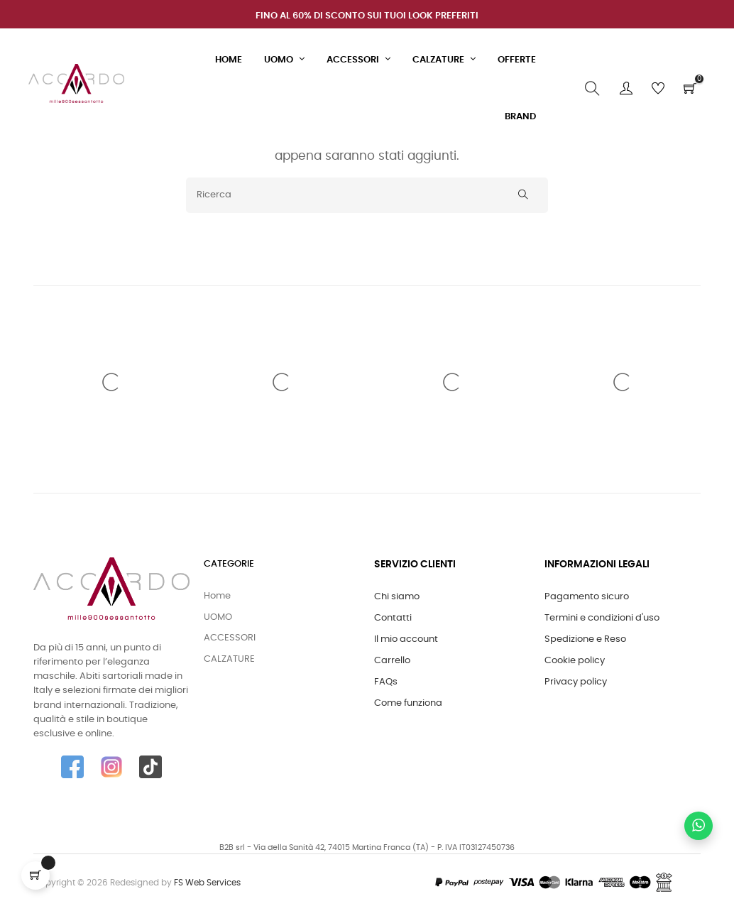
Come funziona (408, 703)
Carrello (392, 660)
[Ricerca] (367, 195)
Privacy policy (575, 682)
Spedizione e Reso (585, 639)
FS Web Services (207, 882)
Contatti (393, 618)
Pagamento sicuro (586, 596)
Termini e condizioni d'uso (601, 618)
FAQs (386, 682)
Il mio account (406, 639)
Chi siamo (397, 596)
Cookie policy (574, 660)
